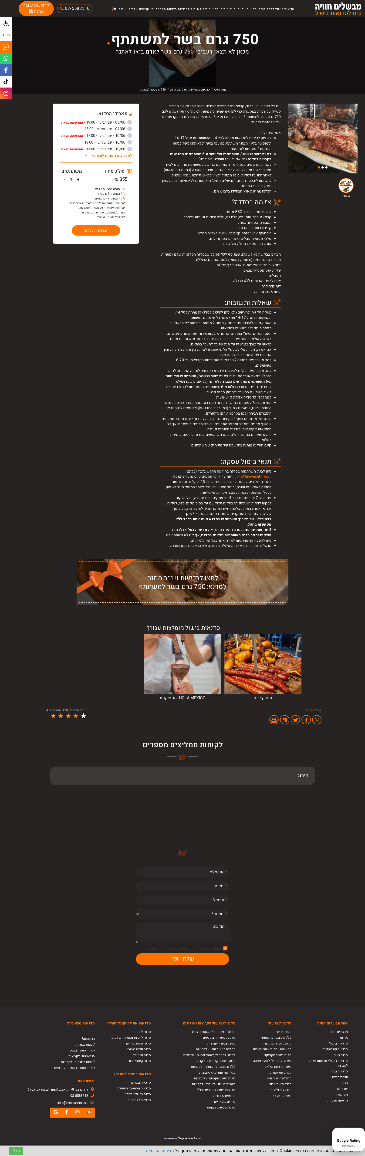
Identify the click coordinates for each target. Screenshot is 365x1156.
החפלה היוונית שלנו (278, 1078)
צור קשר (342, 1088)
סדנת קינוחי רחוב (139, 1060)
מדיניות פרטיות (338, 1100)
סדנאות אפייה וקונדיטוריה (239, 9)
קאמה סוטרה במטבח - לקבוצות (74, 1067)
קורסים (144, 9)
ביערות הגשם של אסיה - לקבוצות (213, 1084)
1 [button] (326, 167)
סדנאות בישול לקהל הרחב (276, 9)
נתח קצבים (284, 1031)
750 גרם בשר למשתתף (276, 1037)
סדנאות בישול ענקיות (221, 1107)
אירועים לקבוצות (224, 1095)
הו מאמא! (88, 1038)
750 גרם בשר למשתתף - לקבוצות (213, 1066)
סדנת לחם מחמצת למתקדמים (131, 1037)
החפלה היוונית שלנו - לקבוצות (215, 1049)
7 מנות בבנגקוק (84, 1044)
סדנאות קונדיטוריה (335, 1049)
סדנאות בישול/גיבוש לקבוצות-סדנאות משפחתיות (185, 9)
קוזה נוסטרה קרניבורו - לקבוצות (214, 1060)
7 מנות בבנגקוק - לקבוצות (78, 1062)
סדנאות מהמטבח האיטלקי (133, 1088)
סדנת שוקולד (142, 1055)
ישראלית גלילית (280, 1090)
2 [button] (322, 167)
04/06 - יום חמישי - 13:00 (108, 129)
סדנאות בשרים (141, 1082)
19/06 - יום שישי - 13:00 (96, 149)
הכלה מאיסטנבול (280, 1084)
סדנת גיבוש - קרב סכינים (219, 1037)
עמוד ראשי (220, 90)
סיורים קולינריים (224, 1101)
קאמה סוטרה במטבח (81, 1050)
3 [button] (319, 167)
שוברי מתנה (340, 1077)
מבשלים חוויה (339, 1031)
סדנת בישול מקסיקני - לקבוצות (214, 1078)
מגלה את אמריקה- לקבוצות (217, 1072)
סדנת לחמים (143, 1031)
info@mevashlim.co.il (253, 476)
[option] (323, 138)
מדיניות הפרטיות (160, 1151)
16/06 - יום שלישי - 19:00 (108, 142)
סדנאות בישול (338, 1043)
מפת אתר (341, 1094)
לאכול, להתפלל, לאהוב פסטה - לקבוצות (209, 1055)
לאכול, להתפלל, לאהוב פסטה (272, 1060)
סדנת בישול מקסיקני (277, 1055)
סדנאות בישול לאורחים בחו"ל (216, 1090)
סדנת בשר (341, 1055)
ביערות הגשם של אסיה (276, 1066)
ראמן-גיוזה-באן (281, 1095)
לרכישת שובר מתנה (36, 8)
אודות (123, 9)
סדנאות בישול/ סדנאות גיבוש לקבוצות (328, 1063)
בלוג (345, 1083)
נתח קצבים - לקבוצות (221, 1043)
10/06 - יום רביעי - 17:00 (96, 136)
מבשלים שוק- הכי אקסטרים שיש (213, 1031)
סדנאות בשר (339, 1071)
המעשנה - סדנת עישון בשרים (272, 1049)
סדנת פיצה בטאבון (138, 1049)
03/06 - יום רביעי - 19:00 (96, 122)
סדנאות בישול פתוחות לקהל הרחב (190, 90)
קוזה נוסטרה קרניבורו (277, 1043)
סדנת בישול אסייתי (138, 1094)
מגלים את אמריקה (279, 1072)
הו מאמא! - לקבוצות (81, 1056)
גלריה (133, 9)
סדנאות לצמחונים (139, 1100)
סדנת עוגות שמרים (138, 1043)
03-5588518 (77, 8)
